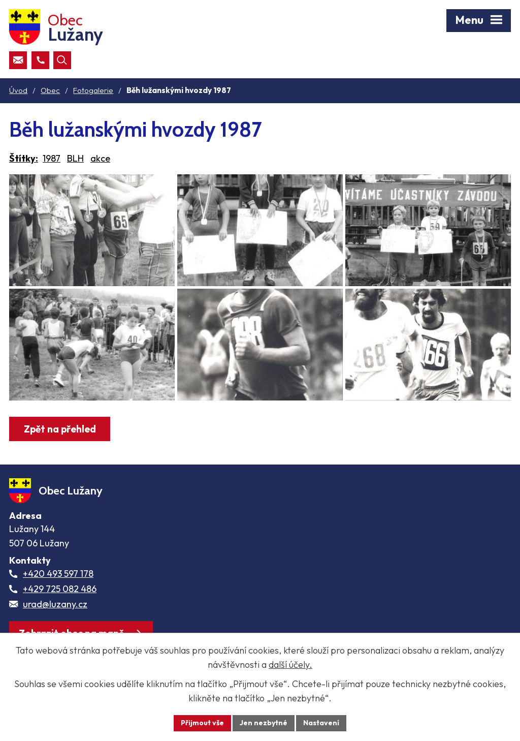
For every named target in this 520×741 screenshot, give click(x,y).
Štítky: (23, 158)
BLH (75, 158)
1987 (51, 158)
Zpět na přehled (60, 429)
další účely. (290, 664)
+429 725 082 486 (59, 589)
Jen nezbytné (263, 722)
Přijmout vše (202, 722)
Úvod (18, 90)
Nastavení (321, 722)
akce (100, 158)
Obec (50, 90)
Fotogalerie (93, 90)
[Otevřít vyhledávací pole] (62, 60)
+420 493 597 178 (58, 573)
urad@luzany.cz (55, 604)
